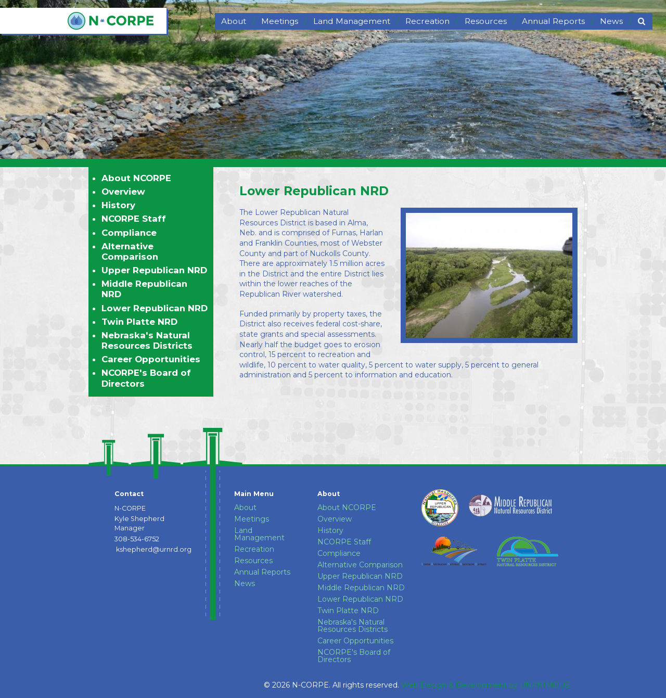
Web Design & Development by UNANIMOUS (485, 685)
